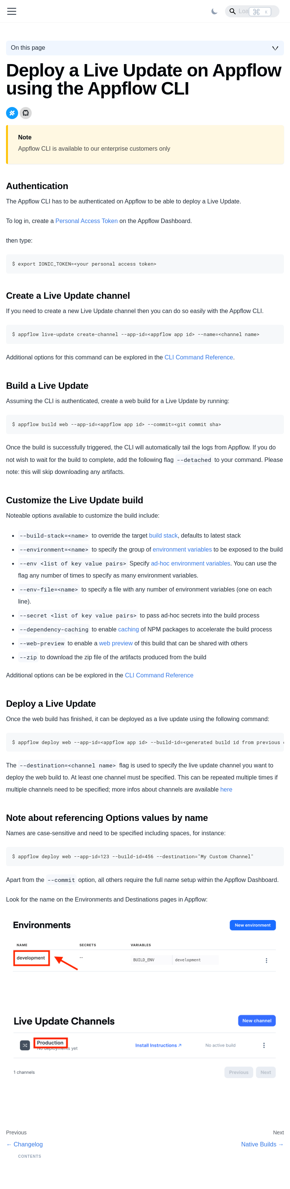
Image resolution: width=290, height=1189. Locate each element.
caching (128, 629)
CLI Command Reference (199, 357)
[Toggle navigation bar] (11, 11)
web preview (116, 643)
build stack (163, 535)
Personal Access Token (87, 221)
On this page (28, 47)
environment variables (182, 549)
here (226, 789)
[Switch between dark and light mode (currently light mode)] (214, 11)
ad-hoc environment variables (190, 563)
